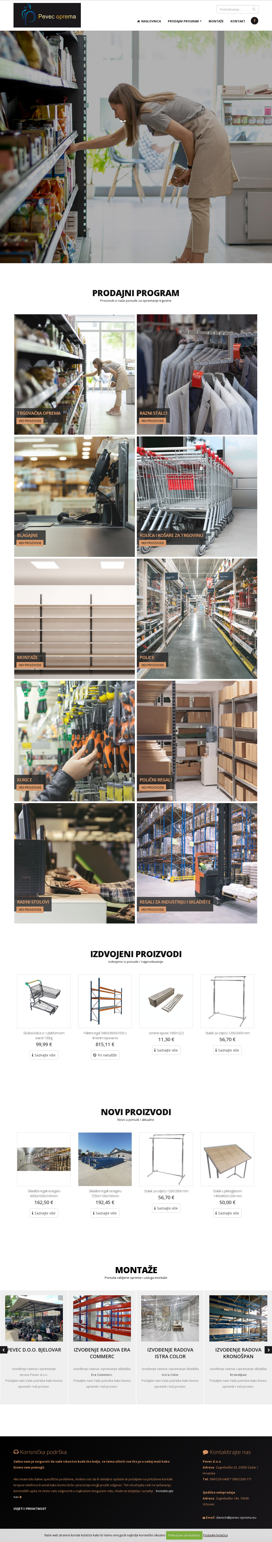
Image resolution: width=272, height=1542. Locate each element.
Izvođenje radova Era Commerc (102, 1353)
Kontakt (237, 21)
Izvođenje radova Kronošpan (238, 1353)
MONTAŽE (136, 1270)
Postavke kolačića (215, 1535)
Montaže (216, 21)
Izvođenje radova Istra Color (170, 1353)
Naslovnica (149, 21)
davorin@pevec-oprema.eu (236, 1517)
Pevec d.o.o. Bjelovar (34, 1349)
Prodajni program (183, 21)
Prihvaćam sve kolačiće (184, 1535)
